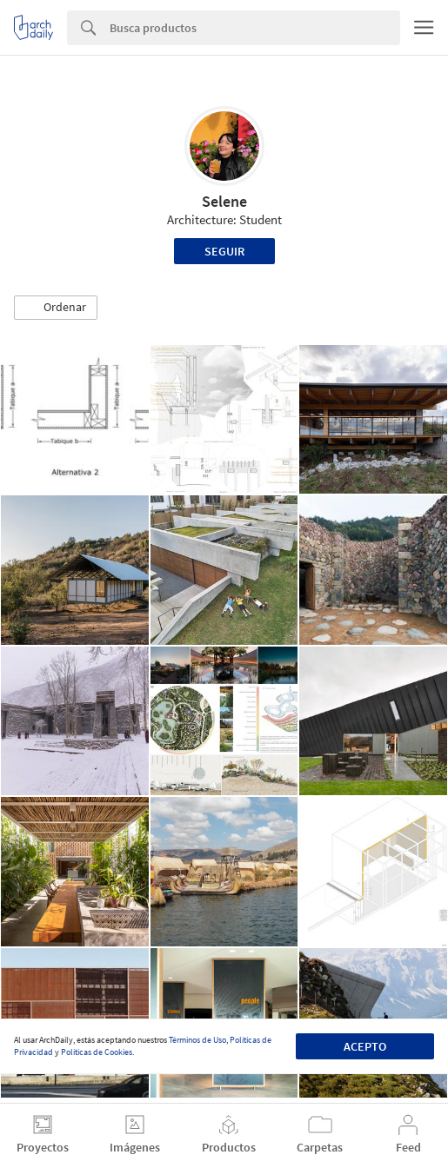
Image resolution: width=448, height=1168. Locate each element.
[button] (55, 307)
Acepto (365, 1046)
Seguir (224, 251)
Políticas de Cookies (96, 1052)
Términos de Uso (197, 1039)
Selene (224, 201)
